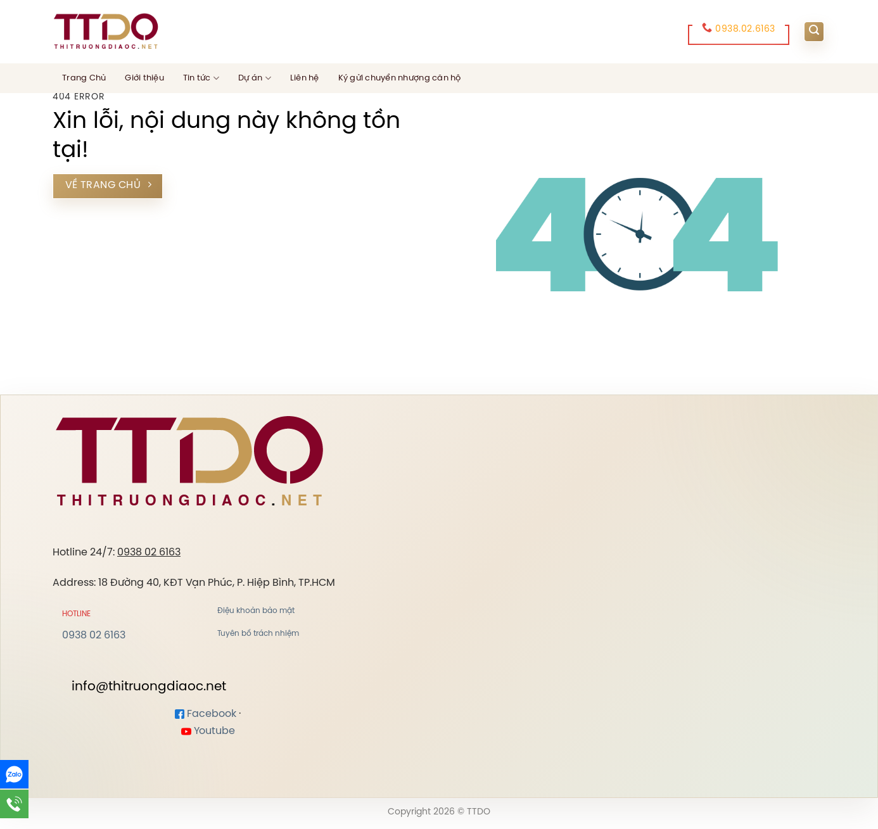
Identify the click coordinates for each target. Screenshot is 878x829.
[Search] (814, 32)
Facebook (205, 714)
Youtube (208, 731)
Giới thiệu (144, 78)
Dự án (254, 78)
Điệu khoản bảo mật (256, 611)
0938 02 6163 (149, 552)
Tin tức (201, 78)
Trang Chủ (84, 78)
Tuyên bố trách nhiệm (258, 634)
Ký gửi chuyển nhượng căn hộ (399, 78)
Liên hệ (304, 78)
